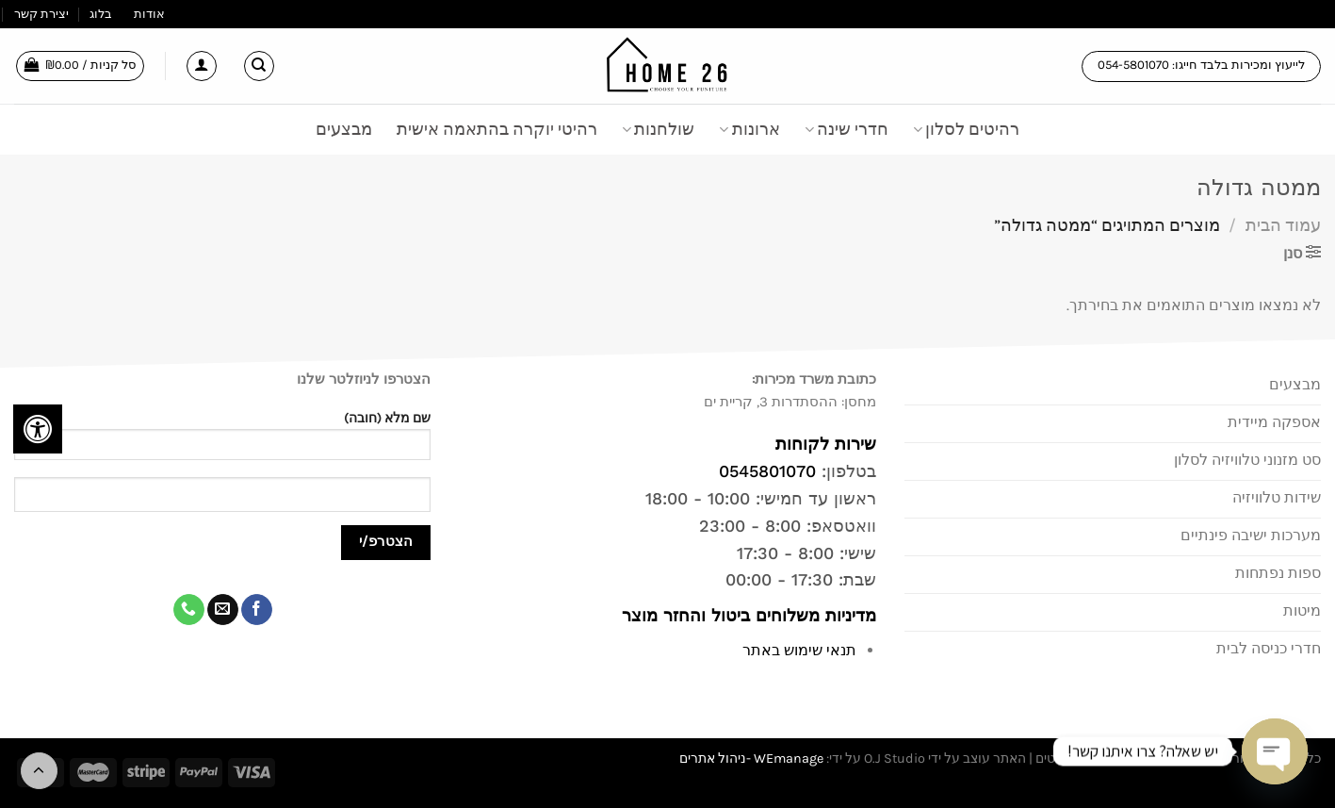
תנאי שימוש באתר (799, 650)
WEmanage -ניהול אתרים (751, 758)
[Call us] (188, 610)
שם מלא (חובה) (222, 441)
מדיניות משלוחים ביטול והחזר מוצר (746, 615)
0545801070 (767, 471)
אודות (149, 14)
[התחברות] (202, 66)
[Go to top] (39, 770)
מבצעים (344, 129)
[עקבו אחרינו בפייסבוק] (256, 610)
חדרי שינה (846, 129)
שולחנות (658, 129)
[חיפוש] (259, 66)
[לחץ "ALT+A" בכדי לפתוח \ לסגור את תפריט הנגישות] (37, 428)
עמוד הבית (1283, 225)
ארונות (749, 129)
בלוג (101, 14)
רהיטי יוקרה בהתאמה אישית (497, 129)
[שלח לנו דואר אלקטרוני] (222, 610)
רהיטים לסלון (966, 129)
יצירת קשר (41, 14)
